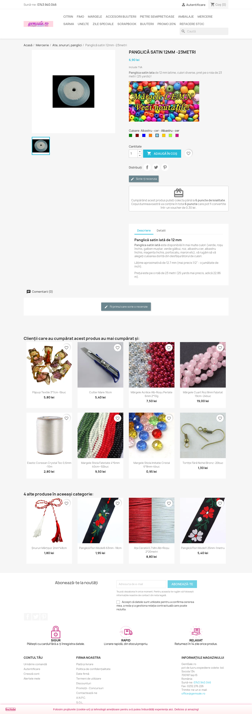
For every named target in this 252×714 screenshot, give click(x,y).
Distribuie (147, 167)
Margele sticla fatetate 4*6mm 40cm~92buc (100, 464)
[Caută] (204, 31)
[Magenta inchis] (177, 136)
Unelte (83, 24)
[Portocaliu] (151, 136)
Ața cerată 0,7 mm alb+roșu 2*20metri (151, 549)
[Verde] (131, 136)
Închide (11, 709)
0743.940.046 (46, 5)
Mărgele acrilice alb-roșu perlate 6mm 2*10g (151, 394)
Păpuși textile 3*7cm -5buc (49, 392)
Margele (95, 17)
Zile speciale (103, 24)
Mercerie (205, 17)
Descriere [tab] (144, 230)
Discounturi (83, 683)
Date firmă (82, 674)
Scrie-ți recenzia (144, 179)
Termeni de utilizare (88, 678)
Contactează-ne (86, 693)
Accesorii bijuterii (121, 17)
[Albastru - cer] (157, 136)
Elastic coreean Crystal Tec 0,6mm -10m (49, 464)
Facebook (27, 616)
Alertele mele (32, 678)
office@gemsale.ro (193, 693)
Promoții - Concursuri (89, 688)
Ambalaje (186, 17)
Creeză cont (32, 674)
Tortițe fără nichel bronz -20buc (203, 463)
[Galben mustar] (164, 136)
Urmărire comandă (35, 664)
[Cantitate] (133, 154)
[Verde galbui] (171, 136)
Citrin (68, 17)
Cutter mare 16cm (100, 392)
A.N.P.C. (81, 697)
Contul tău (33, 658)
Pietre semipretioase (157, 17)
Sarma (68, 24)
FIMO (80, 17)
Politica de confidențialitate (93, 669)
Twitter (36, 616)
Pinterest (165, 167)
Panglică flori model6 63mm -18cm (100, 548)
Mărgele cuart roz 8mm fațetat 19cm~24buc (203, 394)
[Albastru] (144, 136)
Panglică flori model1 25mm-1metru (203, 548)
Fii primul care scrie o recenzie (126, 307)
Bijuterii (147, 24)
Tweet (156, 167)
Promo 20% (166, 24)
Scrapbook (126, 24)
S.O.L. (79, 702)
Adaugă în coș (162, 153)
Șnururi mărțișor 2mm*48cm (49, 548)
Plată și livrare (84, 664)
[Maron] (138, 136)
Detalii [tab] (161, 230)
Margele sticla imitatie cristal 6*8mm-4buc (151, 464)
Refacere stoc (192, 24)
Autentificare (32, 669)
